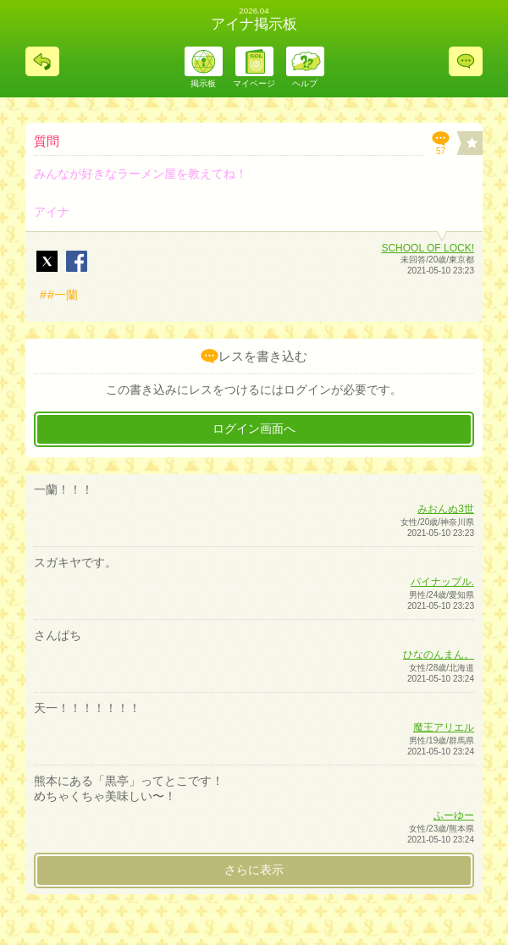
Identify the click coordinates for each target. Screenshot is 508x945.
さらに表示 (254, 869)
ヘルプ (305, 83)
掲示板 (203, 83)
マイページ (254, 83)
